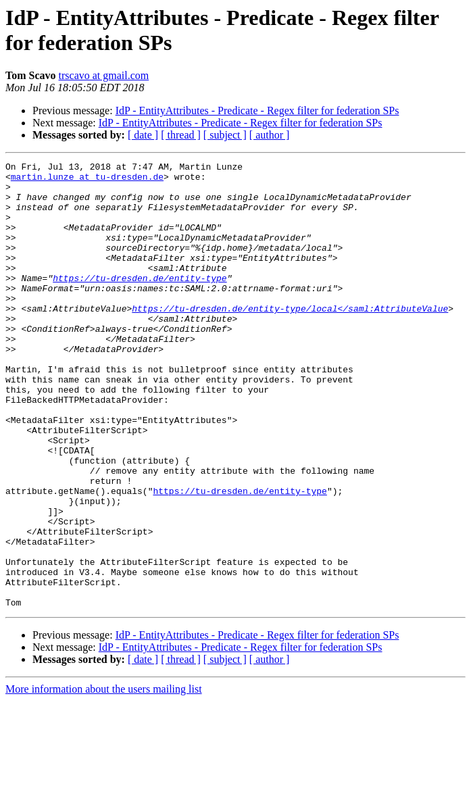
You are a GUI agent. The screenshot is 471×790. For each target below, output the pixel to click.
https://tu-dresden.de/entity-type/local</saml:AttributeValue (290, 338)
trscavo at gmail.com (104, 75)
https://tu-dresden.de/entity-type (139, 302)
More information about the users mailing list (103, 778)
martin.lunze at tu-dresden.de (87, 180)
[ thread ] (181, 135)
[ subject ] (225, 135)
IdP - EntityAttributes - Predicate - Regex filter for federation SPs (257, 110)
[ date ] (143, 135)
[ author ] (269, 135)
